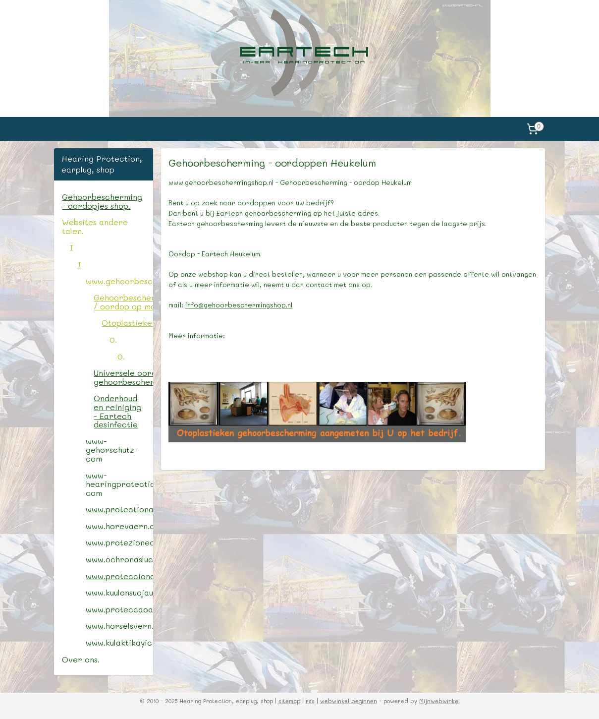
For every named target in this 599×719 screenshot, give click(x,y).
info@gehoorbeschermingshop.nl (238, 304)
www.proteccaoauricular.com (119, 609)
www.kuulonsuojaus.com (119, 592)
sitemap (289, 701)
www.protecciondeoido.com (119, 576)
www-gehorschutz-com (112, 450)
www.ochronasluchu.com (119, 559)
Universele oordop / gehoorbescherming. (123, 377)
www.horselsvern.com (119, 625)
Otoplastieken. (127, 322)
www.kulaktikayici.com (119, 642)
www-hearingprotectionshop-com (119, 484)
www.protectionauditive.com (119, 509)
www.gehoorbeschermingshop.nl (119, 281)
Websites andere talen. (95, 226)
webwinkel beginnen (348, 701)
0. (113, 339)
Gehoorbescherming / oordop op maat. (123, 301)
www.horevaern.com (119, 526)
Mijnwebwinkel (439, 701)
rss (310, 701)
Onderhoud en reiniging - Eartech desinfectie (117, 411)
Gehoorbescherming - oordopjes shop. (102, 201)
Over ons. (81, 659)
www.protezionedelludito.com (119, 542)
